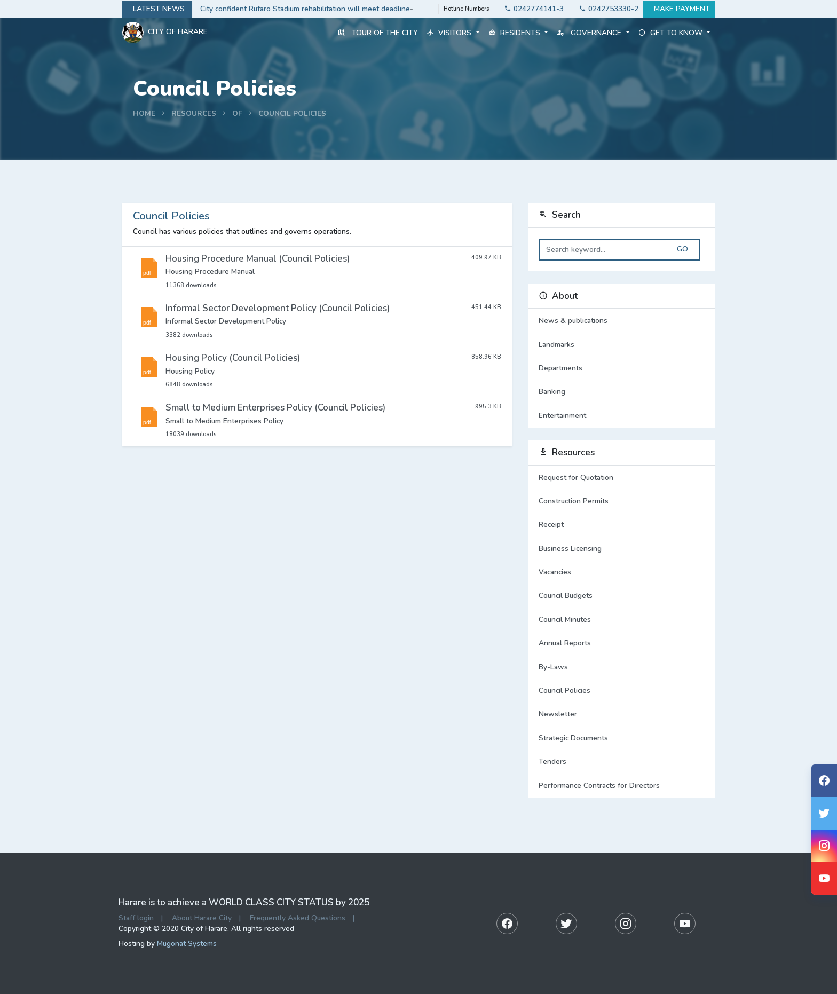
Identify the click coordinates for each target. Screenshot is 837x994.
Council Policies (292, 113)
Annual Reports (565, 643)
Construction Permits (574, 501)
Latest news (157, 9)
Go (682, 249)
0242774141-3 (530, 9)
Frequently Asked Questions (297, 918)
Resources (193, 113)
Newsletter (558, 714)
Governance (593, 33)
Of (237, 113)
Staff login (136, 918)
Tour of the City (378, 33)
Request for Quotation (576, 477)
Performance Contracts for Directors (599, 785)
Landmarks (621, 345)
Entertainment (621, 416)
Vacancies (555, 572)
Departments (621, 368)
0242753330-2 (605, 9)
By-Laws (553, 667)
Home (144, 113)
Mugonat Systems (187, 943)
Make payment (679, 9)
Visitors (453, 33)
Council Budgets (566, 595)
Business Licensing (570, 548)
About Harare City (202, 918)
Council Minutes (565, 619)
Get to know (674, 33)
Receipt (551, 524)
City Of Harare (165, 32)
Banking (621, 392)
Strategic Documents (573, 738)
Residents (518, 33)
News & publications (621, 321)
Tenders (552, 761)
